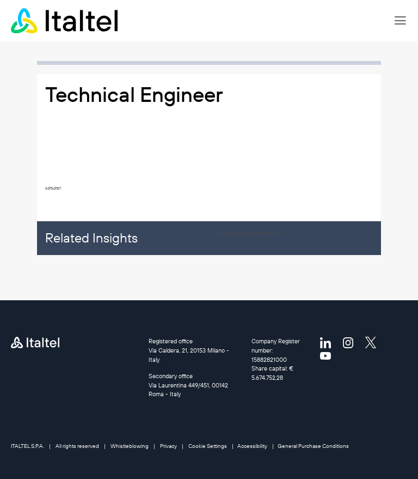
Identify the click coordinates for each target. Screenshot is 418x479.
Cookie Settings (207, 446)
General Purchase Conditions (313, 446)
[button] (400, 20)
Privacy (168, 446)
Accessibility (252, 446)
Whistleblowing (129, 446)
